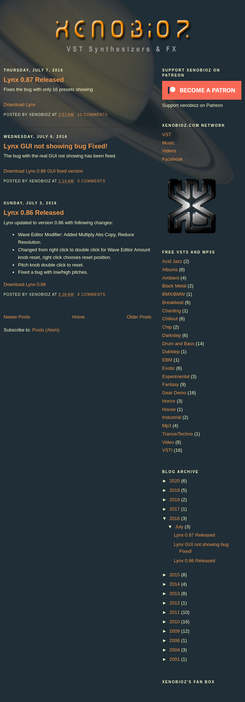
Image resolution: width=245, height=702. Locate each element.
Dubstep (170, 351)
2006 (175, 640)
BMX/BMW (173, 294)
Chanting (171, 310)
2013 (175, 593)
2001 (175, 659)
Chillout (170, 318)
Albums (170, 269)
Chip (167, 327)
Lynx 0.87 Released (34, 79)
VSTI (167, 450)
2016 (175, 518)
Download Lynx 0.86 (25, 284)
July (180, 526)
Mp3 (166, 425)
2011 (175, 612)
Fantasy (170, 384)
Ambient (170, 278)
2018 (175, 499)
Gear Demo (174, 392)
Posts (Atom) (45, 330)
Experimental (176, 376)
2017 (175, 509)
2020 (175, 481)
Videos (169, 150)
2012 (175, 603)
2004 (175, 650)
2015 (175, 574)
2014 (175, 584)
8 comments (91, 294)
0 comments (91, 181)
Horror (168, 401)
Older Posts (139, 317)
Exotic (168, 368)
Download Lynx (19, 104)
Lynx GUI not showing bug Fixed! (55, 146)
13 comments (92, 115)
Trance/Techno (177, 434)
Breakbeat (172, 302)
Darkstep (171, 335)
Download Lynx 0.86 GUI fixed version (43, 171)
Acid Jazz (172, 261)
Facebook (172, 159)
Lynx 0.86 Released (34, 212)
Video (168, 442)
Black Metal (174, 286)
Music (168, 143)
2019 (175, 490)
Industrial (171, 417)
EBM (167, 360)
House (169, 409)
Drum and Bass (178, 343)
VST (166, 134)
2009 (175, 631)
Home (78, 317)
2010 (175, 621)
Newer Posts (17, 317)
